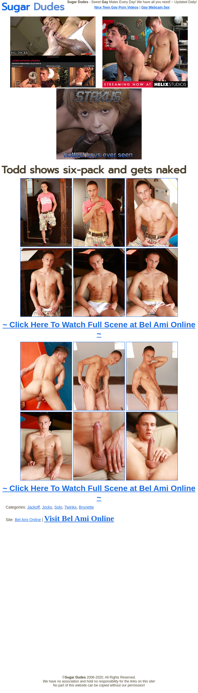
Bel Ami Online (28, 519)
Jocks (47, 507)
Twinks (71, 507)
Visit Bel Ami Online (79, 518)
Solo (58, 507)
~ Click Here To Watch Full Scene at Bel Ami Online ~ (99, 329)
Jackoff (33, 507)
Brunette (86, 507)
